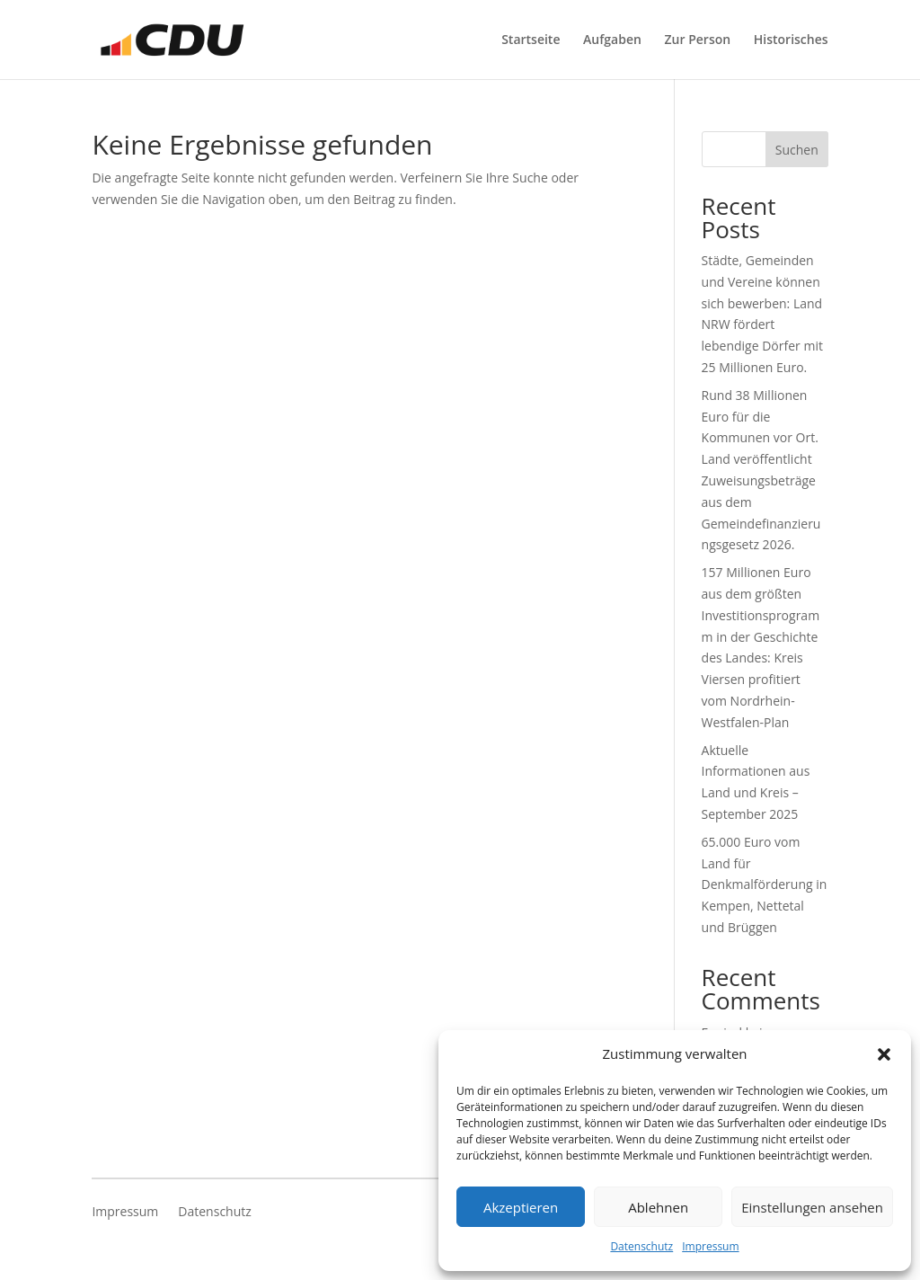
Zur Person (698, 40)
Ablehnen (658, 1207)
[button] (884, 1054)
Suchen (796, 149)
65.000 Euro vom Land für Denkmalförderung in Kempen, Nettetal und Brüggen (764, 884)
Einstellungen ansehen (812, 1207)
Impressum (710, 1246)
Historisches (791, 40)
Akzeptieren (520, 1207)
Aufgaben (612, 40)
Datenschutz (641, 1246)
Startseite (530, 40)
